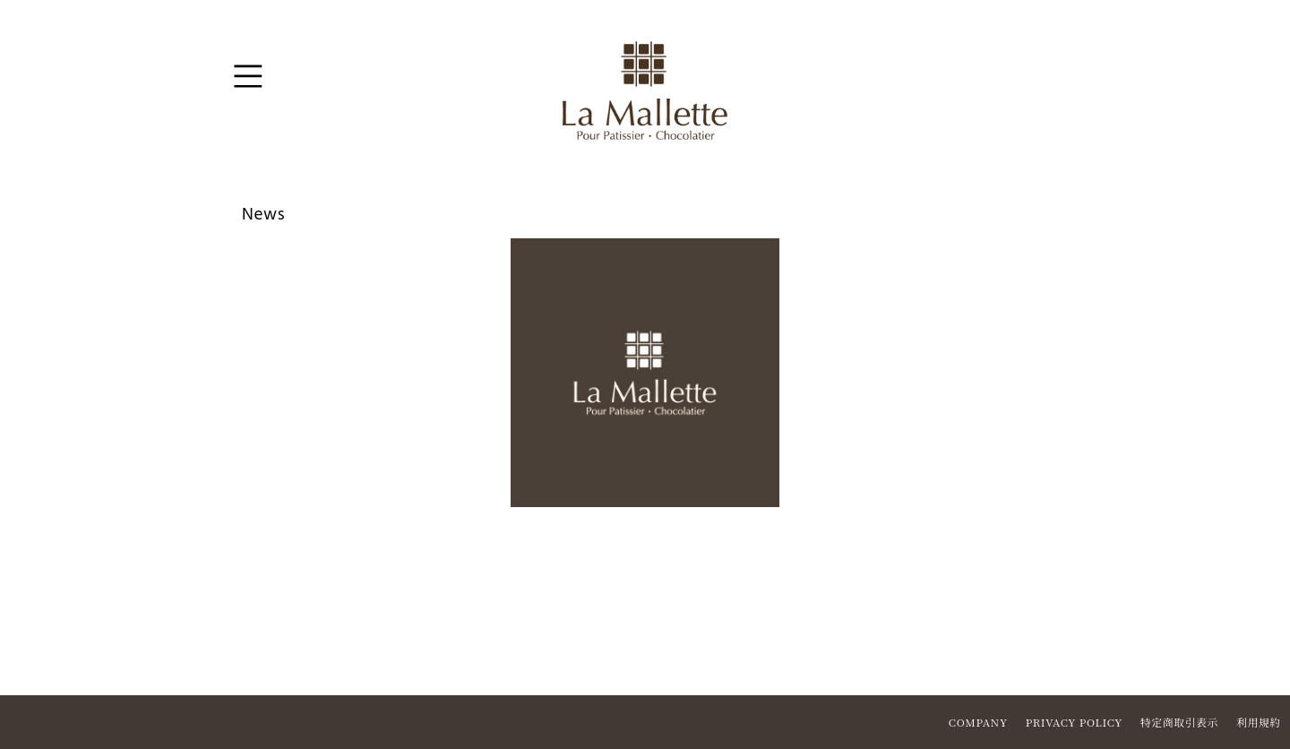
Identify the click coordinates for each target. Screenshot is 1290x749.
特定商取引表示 (1179, 721)
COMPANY (978, 721)
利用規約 (1258, 721)
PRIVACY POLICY (1074, 721)
